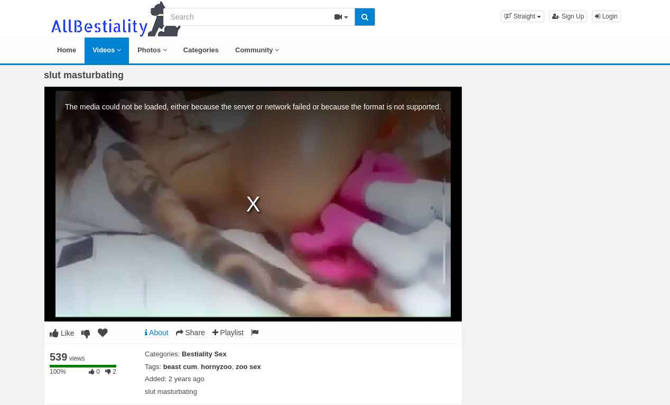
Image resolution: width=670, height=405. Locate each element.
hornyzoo (216, 367)
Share (190, 332)
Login (606, 16)
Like (62, 333)
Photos (152, 50)
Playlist (228, 332)
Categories (201, 50)
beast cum (180, 367)
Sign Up (568, 16)
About (157, 332)
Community (257, 50)
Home (66, 50)
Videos (106, 50)
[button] (522, 16)
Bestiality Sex (204, 354)
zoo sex (248, 367)
